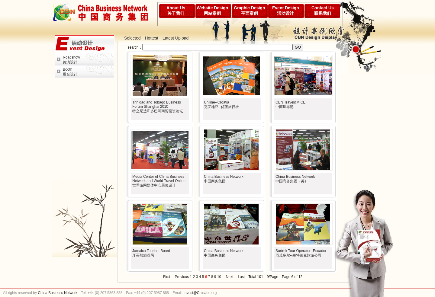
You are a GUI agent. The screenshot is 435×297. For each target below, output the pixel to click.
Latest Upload (175, 38)
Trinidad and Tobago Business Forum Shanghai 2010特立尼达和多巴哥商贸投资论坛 (157, 106)
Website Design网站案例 (212, 10)
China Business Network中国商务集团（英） (295, 178)
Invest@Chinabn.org (200, 293)
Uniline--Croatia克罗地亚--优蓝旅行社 (221, 104)
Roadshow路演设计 (71, 59)
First (166, 277)
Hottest (151, 38)
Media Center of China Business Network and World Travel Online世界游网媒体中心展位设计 (158, 180)
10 (219, 277)
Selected (132, 38)
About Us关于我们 (175, 10)
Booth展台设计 (70, 71)
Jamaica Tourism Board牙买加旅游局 (151, 253)
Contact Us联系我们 (322, 10)
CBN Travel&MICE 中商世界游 (290, 104)
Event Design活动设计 (285, 10)
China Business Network (57, 293)
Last (241, 277)
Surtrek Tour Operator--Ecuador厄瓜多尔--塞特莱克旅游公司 (301, 253)
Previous (182, 277)
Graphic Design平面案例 (249, 10)
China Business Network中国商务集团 (223, 178)
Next (230, 277)
